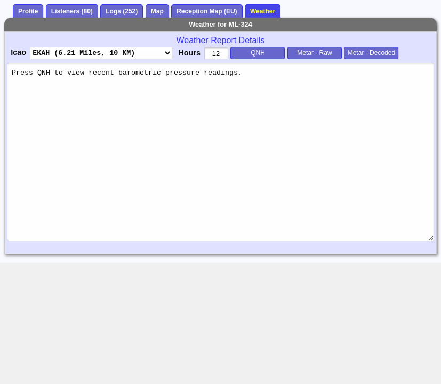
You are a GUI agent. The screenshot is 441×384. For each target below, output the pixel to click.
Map (157, 11)
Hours (189, 53)
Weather (262, 11)
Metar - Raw (314, 53)
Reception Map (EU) (207, 11)
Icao (18, 52)
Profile (28, 11)
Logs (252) (122, 11)
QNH (258, 53)
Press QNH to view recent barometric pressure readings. (220, 152)
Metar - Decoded (371, 53)
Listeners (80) (72, 11)
